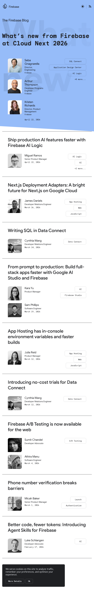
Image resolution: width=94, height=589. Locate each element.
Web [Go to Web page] (80, 208)
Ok (29, 581)
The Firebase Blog (15, 20)
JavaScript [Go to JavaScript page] (76, 214)
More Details (15, 581)
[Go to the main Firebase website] (5, 5)
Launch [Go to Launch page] (78, 499)
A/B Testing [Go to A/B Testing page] (75, 441)
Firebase (14, 7)
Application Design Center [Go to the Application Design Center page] (68, 67)
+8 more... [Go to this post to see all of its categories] (80, 79)
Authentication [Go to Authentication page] (74, 505)
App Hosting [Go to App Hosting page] (75, 202)
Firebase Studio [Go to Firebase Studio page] (73, 295)
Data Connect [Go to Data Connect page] (75, 241)
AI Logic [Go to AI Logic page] (77, 156)
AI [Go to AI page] (80, 162)
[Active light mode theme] (82, 7)
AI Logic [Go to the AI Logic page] (77, 73)
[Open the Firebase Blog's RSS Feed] (89, 7)
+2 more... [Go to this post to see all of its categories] (80, 168)
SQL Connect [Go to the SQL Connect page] (75, 61)
